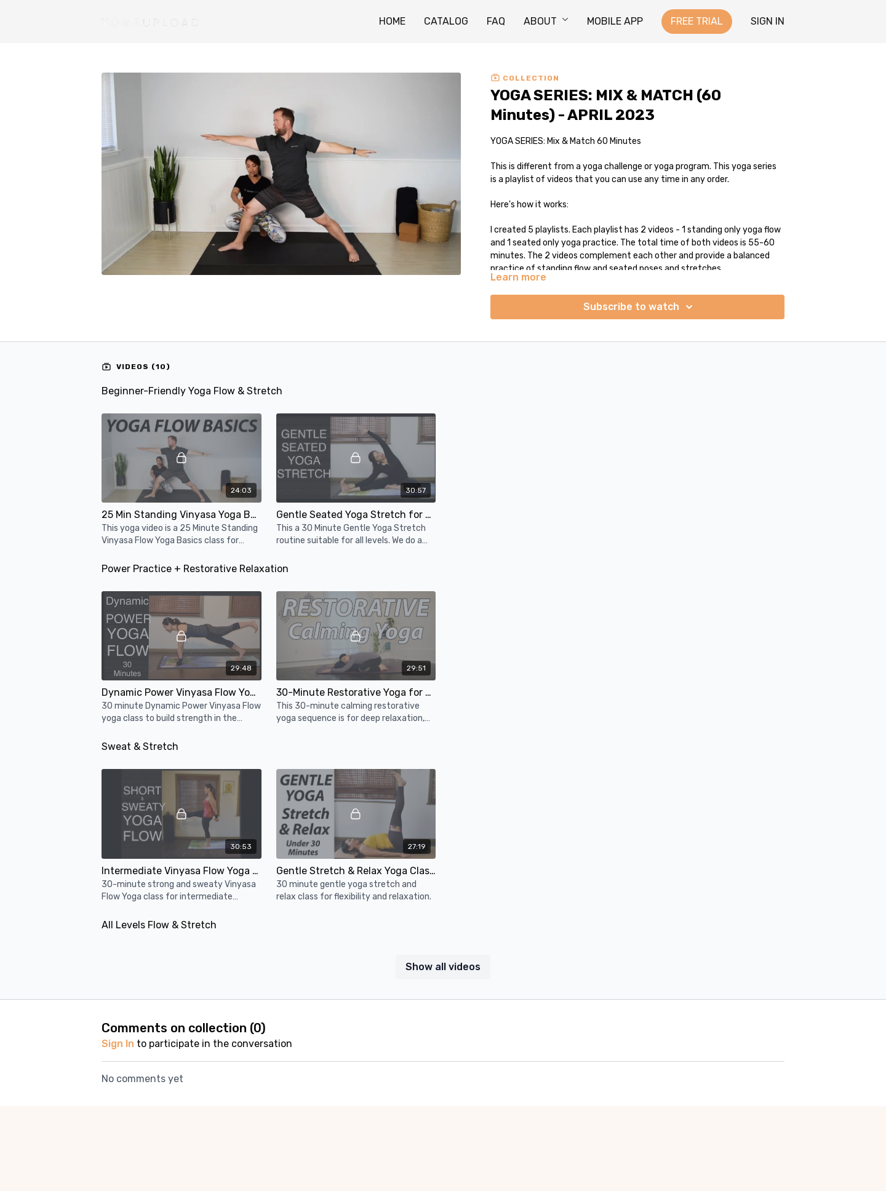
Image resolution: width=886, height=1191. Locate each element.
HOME (392, 21)
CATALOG (446, 21)
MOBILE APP (615, 21)
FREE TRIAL (697, 21)
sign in (118, 1044)
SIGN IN (767, 21)
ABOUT (546, 21)
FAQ (496, 21)
